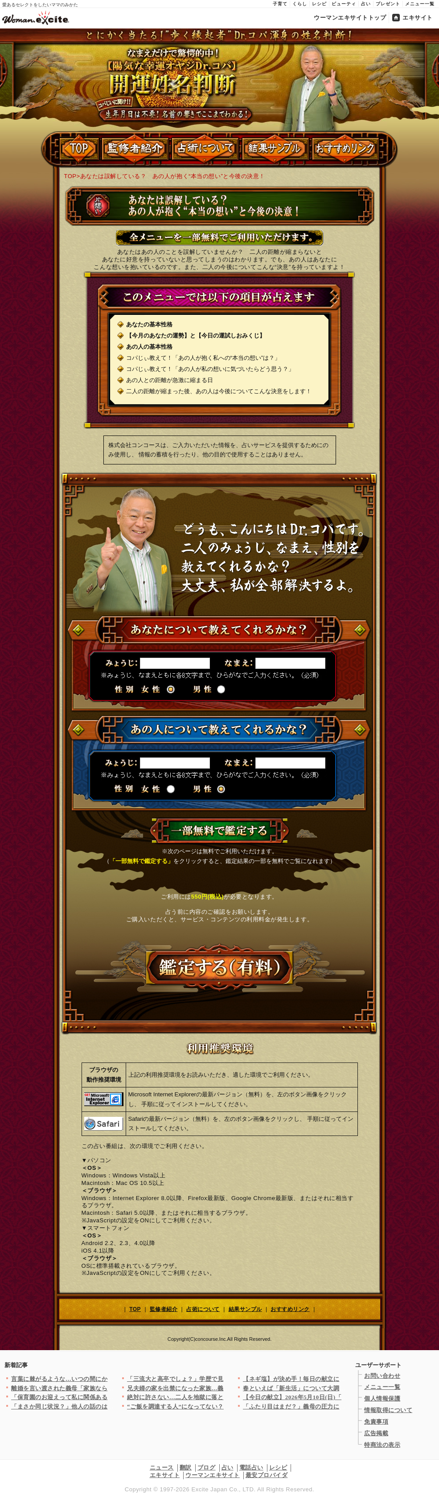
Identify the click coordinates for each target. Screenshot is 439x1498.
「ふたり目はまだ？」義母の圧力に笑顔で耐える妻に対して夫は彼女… (339, 1406)
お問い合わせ (382, 1375)
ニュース (162, 1467)
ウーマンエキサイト (212, 1475)
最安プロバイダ (267, 1475)
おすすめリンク (290, 1309)
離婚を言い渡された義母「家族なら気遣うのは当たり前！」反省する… (107, 1388)
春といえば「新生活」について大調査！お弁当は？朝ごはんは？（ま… (339, 1388)
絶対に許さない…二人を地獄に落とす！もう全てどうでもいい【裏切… (223, 1397)
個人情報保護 (382, 1398)
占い (366, 3)
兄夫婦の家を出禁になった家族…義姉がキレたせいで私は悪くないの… (223, 1388)
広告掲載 (376, 1433)
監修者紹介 (163, 1309)
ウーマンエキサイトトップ (350, 17)
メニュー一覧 (420, 3)
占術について (203, 1309)
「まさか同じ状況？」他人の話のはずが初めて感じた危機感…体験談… (107, 1406)
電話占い (251, 1467)
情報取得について (388, 1410)
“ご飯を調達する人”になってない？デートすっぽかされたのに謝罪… (220, 1406)
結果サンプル (245, 1309)
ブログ (206, 1467)
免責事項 (376, 1421)
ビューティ (344, 3)
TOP (70, 176)
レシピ (319, 3)
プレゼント (388, 3)
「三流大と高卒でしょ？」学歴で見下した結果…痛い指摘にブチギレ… (223, 1379)
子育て (280, 3)
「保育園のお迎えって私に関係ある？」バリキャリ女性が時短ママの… (107, 1397)
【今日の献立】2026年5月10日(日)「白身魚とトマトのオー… (325, 1397)
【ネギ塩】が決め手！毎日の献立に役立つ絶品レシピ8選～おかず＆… (338, 1379)
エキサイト (417, 17)
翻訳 (186, 1467)
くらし (299, 3)
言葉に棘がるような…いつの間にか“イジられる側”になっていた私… (104, 1379)
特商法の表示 (382, 1444)
